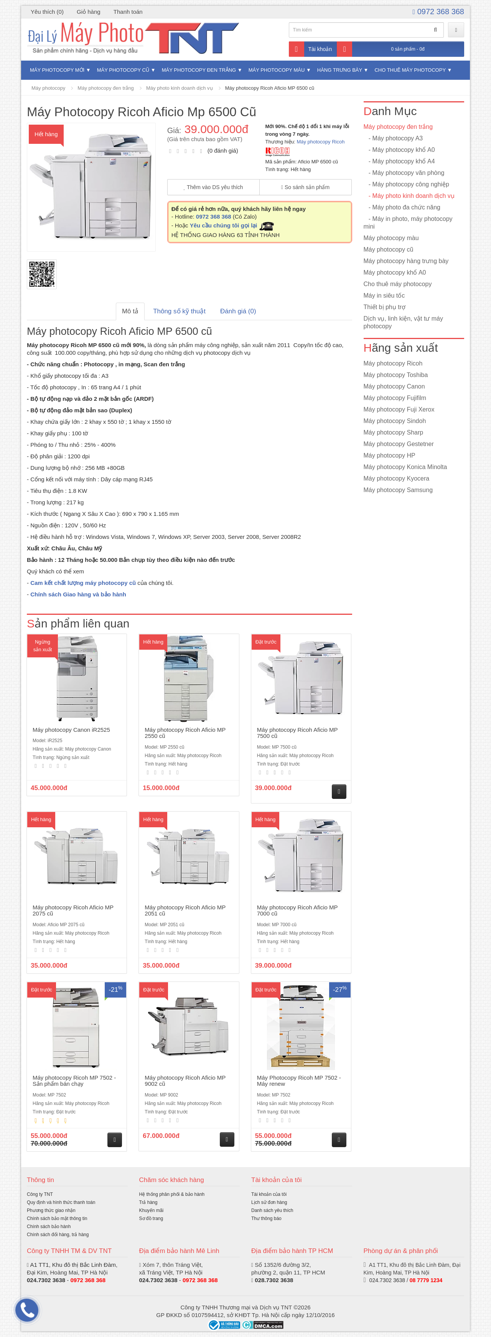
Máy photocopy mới (57, 70)
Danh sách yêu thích (272, 1210)
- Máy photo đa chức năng (402, 207)
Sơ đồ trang (151, 1218)
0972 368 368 (438, 11)
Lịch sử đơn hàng (269, 1202)
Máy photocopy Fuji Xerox (399, 409)
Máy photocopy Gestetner (399, 444)
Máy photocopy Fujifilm (395, 398)
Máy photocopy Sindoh (395, 421)
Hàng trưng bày (339, 70)
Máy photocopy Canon (394, 386)
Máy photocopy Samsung (398, 490)
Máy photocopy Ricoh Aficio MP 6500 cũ (269, 88)
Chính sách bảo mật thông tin (57, 1218)
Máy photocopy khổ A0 (395, 272)
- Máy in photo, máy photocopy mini (408, 223)
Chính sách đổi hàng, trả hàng (58, 1234)
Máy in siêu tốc (384, 295)
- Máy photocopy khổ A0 (399, 150)
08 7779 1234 (426, 1280)
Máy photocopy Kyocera (397, 478)
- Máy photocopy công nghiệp (406, 184)
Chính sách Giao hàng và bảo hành (78, 594)
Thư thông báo (266, 1218)
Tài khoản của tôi (269, 1194)
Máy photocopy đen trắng (199, 70)
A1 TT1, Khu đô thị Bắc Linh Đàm (73, 1264)
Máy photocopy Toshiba (396, 375)
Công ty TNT (40, 1194)
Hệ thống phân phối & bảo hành (172, 1194)
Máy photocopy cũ (123, 70)
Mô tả (130, 311)
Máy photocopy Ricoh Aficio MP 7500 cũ (297, 732)
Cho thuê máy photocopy (409, 70)
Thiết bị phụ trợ (384, 307)
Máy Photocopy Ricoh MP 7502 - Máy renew (299, 1080)
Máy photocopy (48, 88)
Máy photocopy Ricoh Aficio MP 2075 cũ (73, 910)
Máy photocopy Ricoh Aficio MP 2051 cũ (185, 910)
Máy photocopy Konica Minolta (405, 467)
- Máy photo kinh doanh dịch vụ (409, 196)
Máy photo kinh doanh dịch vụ (179, 88)
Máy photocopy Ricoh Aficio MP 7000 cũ (297, 910)
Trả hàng (148, 1202)
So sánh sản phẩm (305, 187)
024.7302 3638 (158, 1280)
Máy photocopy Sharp (393, 432)
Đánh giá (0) (238, 311)
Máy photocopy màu (277, 70)
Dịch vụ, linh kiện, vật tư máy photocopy (403, 322)
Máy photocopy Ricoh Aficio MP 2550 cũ (185, 732)
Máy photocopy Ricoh (320, 142)
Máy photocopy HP (389, 455)
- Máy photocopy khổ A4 (399, 161)
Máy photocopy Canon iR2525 (71, 729)
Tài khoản (310, 49)
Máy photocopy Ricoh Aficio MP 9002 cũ (185, 1080)
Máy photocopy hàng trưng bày (406, 261)
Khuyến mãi (151, 1210)
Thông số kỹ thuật (179, 311)
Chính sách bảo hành (49, 1226)
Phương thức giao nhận (51, 1210)
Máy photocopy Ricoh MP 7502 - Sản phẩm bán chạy (74, 1080)
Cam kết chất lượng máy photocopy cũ (83, 583)
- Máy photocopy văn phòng (404, 173)
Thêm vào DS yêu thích (213, 187)
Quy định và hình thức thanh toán (61, 1202)
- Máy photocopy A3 (393, 138)
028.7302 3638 (274, 1280)
